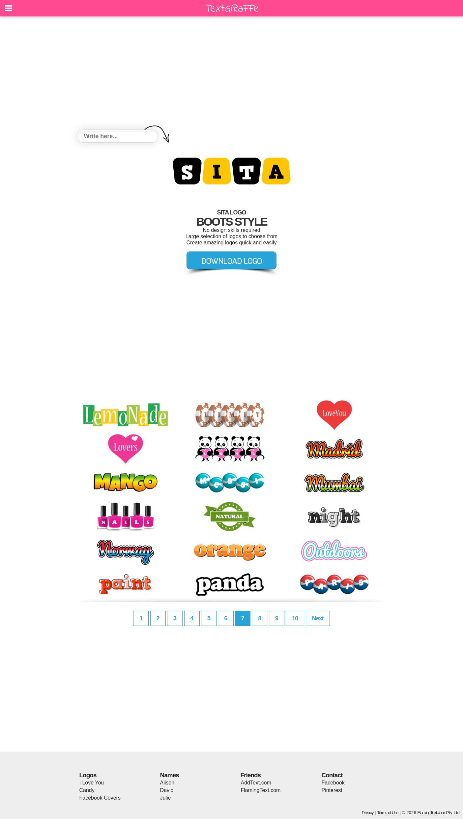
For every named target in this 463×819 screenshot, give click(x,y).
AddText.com (256, 782)
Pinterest (332, 790)
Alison (167, 782)
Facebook (333, 782)
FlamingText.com (261, 790)
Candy (87, 790)
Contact (332, 775)
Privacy (368, 812)
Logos (88, 775)
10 (295, 618)
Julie (165, 798)
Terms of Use (387, 812)
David (167, 790)
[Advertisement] (231, 74)
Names (169, 775)
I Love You (91, 782)
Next (318, 618)
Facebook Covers (100, 798)
